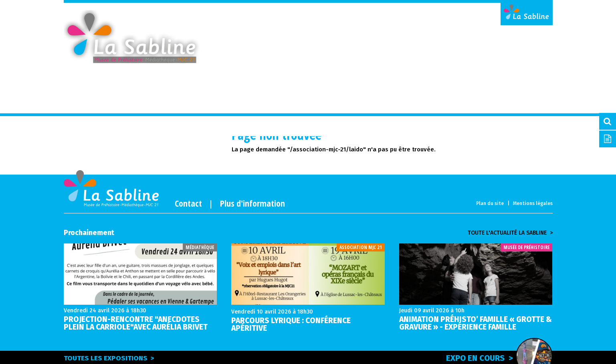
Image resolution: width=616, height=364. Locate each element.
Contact (188, 203)
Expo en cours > (499, 357)
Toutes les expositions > (109, 358)
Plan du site (490, 203)
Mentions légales (533, 203)
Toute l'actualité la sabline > (510, 233)
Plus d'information (252, 203)
